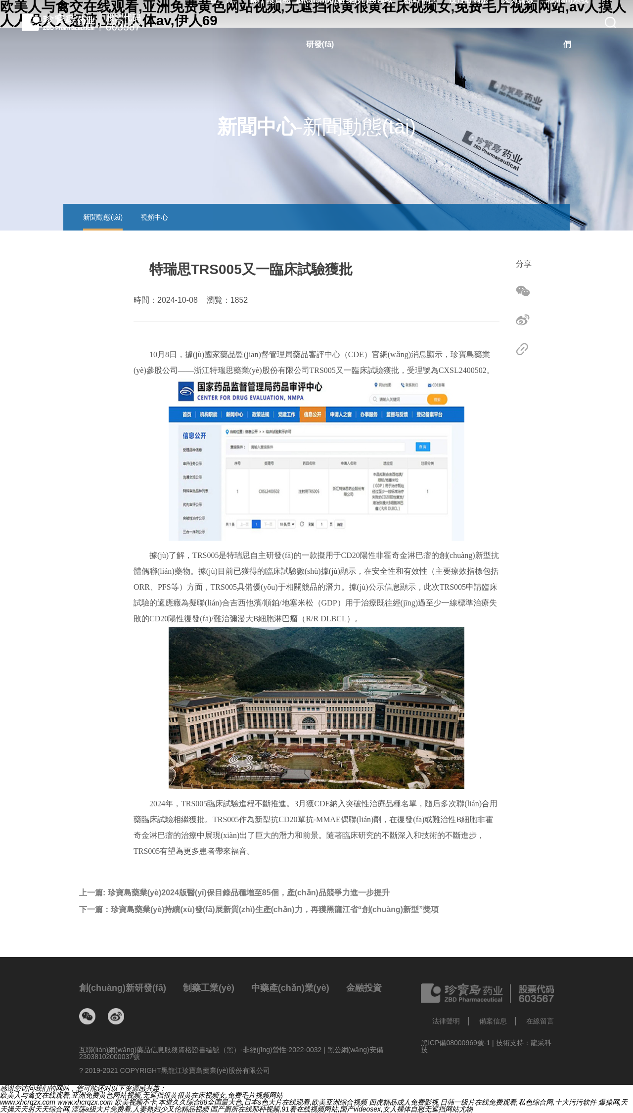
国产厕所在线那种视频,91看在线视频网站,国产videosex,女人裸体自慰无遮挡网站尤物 (341, 1109)
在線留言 (540, 1021)
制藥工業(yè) (208, 988)
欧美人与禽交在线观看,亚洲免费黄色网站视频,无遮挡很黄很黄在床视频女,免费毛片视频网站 (141, 1095)
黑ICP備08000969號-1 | (458, 1043)
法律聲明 (446, 1021)
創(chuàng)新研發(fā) (122, 988)
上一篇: (234, 893)
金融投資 (364, 988)
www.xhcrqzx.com (27, 1102)
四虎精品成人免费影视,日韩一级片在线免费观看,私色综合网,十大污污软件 (482, 1102)
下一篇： (259, 910)
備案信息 (493, 1021)
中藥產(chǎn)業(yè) (290, 988)
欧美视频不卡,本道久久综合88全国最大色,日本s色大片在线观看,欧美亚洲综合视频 (241, 1102)
